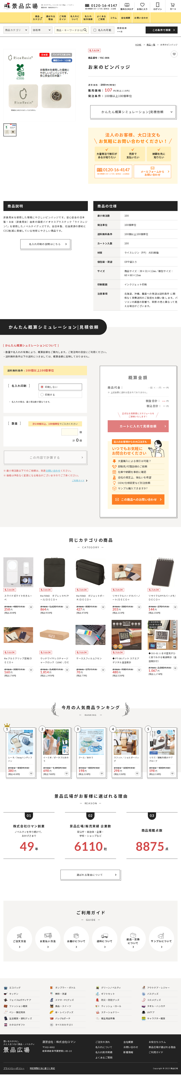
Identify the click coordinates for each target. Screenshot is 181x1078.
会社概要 (128, 1045)
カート (173, 8)
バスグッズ (150, 997)
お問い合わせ (53, 470)
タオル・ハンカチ (153, 1010)
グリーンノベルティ (108, 991)
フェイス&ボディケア (17, 1003)
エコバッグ (12, 991)
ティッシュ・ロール (109, 1010)
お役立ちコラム (157, 1045)
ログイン (157, 9)
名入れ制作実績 (103, 1055)
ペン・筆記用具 (14, 1016)
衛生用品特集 (105, 1022)
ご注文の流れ (102, 1045)
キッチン (11, 997)
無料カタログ (126, 9)
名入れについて (103, 1050)
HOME (138, 44)
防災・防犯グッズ (107, 1003)
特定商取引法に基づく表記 (42, 1071)
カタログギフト (14, 1028)
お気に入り (142, 9)
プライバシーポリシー (13, 1071)
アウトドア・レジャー (156, 991)
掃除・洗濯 (58, 997)
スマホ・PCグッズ (62, 1003)
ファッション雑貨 (15, 1010)
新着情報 (128, 1055)
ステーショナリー (107, 1016)
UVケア (148, 1016)
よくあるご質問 (103, 1061)
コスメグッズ (151, 1003)
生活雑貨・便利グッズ (18, 1022)
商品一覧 (151, 44)
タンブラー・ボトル (63, 991)
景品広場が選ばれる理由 (162, 1050)
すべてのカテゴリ (61, 1028)
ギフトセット (105, 997)
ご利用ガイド (78, 480)
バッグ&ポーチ (60, 1022)
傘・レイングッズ (61, 1016)
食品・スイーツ (60, 1010)
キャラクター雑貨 (153, 1022)
